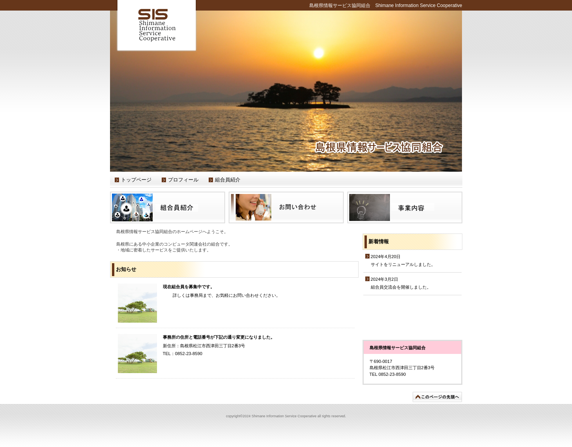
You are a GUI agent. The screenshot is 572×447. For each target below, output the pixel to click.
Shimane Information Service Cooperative (157, 26)
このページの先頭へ (437, 397)
